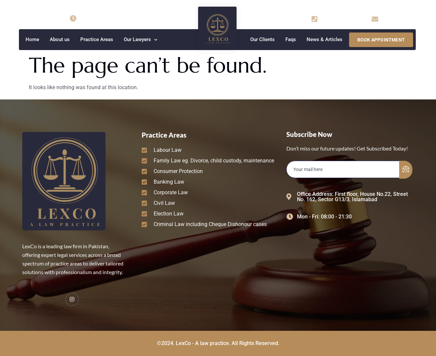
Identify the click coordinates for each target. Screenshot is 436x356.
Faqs (290, 39)
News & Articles (324, 39)
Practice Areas (96, 39)
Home (32, 39)
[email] (343, 169)
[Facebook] (72, 299)
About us (60, 39)
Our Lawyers (140, 40)
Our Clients (262, 39)
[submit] (405, 170)
